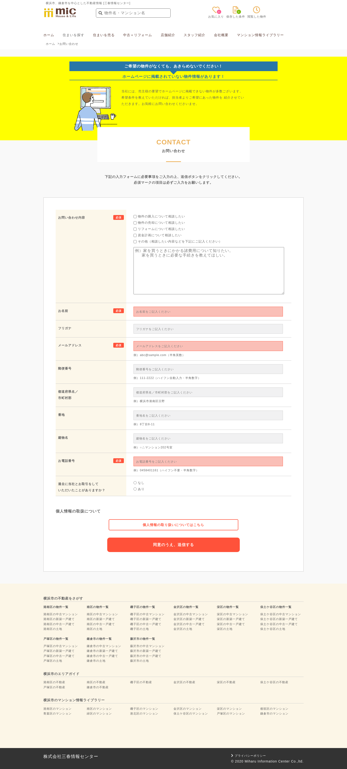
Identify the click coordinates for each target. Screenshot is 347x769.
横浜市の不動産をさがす (63, 598)
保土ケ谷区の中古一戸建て (279, 624)
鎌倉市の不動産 (98, 687)
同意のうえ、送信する (173, 545)
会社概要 (221, 35)
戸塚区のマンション (231, 713)
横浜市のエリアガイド (61, 674)
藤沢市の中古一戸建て (145, 656)
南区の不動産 (96, 682)
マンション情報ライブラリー (260, 35)
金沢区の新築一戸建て (189, 619)
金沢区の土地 (183, 629)
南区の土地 (94, 629)
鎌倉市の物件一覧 (99, 639)
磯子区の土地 (139, 629)
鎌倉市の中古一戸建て (102, 656)
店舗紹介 (168, 35)
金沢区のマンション (188, 708)
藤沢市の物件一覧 (142, 639)
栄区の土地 (225, 629)
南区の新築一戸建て (101, 619)
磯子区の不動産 (141, 682)
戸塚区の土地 (52, 660)
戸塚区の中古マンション (60, 646)
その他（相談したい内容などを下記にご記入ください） (177, 241)
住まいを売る (104, 35)
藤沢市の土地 (139, 660)
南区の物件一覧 (98, 607)
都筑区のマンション (274, 708)
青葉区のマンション (57, 713)
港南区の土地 (52, 629)
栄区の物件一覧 (228, 607)
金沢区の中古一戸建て (189, 624)
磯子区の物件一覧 (142, 607)
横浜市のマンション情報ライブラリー (74, 700)
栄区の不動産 (226, 682)
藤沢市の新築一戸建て (145, 651)
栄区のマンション (229, 708)
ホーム (48, 35)
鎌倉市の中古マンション (104, 646)
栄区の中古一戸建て (231, 624)
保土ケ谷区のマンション (191, 713)
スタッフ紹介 (194, 35)
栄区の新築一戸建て (231, 619)
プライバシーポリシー (248, 755)
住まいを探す (73, 35)
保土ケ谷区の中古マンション (280, 614)
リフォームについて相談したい (159, 229)
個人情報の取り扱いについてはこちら (173, 525)
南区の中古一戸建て (101, 624)
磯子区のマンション (144, 708)
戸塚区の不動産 (54, 687)
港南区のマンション (57, 708)
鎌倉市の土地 (96, 660)
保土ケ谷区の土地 (272, 629)
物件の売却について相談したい (159, 222)
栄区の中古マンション (232, 614)
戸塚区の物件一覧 (55, 639)
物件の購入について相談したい (159, 216)
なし (139, 483)
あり (139, 489)
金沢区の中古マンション (191, 614)
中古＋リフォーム (137, 35)
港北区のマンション (144, 713)
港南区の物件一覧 (55, 607)
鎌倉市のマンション (274, 713)
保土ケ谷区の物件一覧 (276, 607)
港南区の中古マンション (60, 614)
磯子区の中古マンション (147, 614)
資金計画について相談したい (157, 235)
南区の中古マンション (102, 614)
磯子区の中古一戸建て (145, 624)
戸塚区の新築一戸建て (59, 651)
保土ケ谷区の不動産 (274, 682)
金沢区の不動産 (184, 682)
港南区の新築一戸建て (59, 619)
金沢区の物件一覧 (186, 607)
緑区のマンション (99, 713)
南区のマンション (99, 708)
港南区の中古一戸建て (59, 624)
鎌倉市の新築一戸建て (102, 651)
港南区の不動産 (54, 682)
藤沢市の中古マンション (147, 646)
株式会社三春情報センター (70, 756)
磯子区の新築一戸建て (145, 619)
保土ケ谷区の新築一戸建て (279, 619)
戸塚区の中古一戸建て (59, 656)
